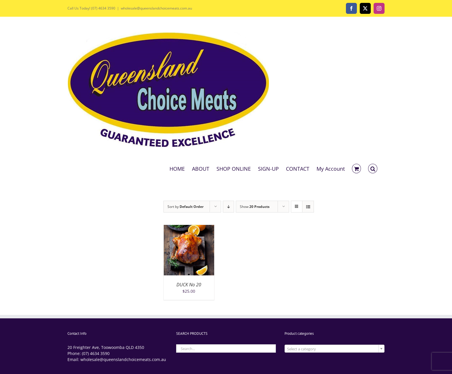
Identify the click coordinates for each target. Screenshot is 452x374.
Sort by (185, 206)
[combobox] (335, 349)
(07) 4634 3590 (96, 353)
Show (255, 206)
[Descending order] (228, 207)
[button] (372, 168)
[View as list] (308, 206)
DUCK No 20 (188, 284)
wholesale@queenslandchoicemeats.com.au (156, 8)
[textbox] (334, 349)
